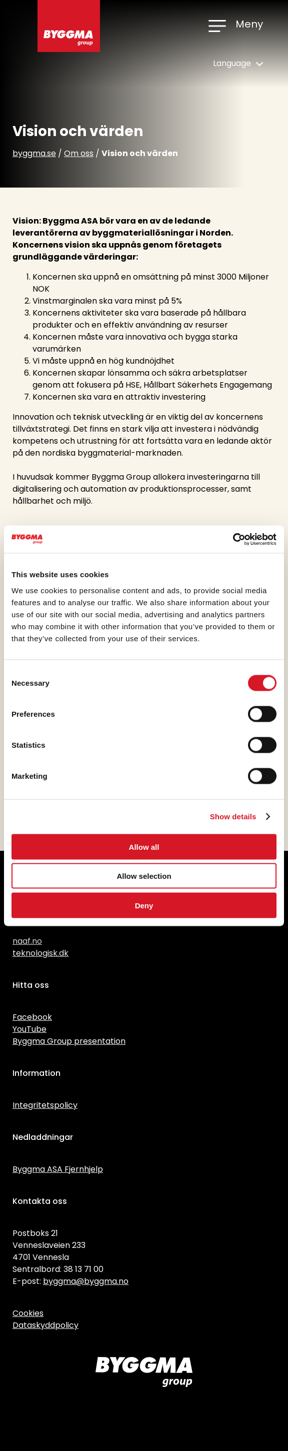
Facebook (32, 1017)
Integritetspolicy (45, 1105)
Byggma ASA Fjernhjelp (57, 1169)
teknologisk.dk (40, 953)
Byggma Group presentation (69, 1041)
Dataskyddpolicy (45, 1325)
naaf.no (27, 941)
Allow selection (143, 876)
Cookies (28, 1313)
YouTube (29, 1029)
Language (238, 63)
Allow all (144, 846)
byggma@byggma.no (85, 1281)
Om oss (79, 153)
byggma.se (34, 153)
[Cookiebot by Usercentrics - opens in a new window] (232, 539)
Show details (233, 816)
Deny (144, 905)
